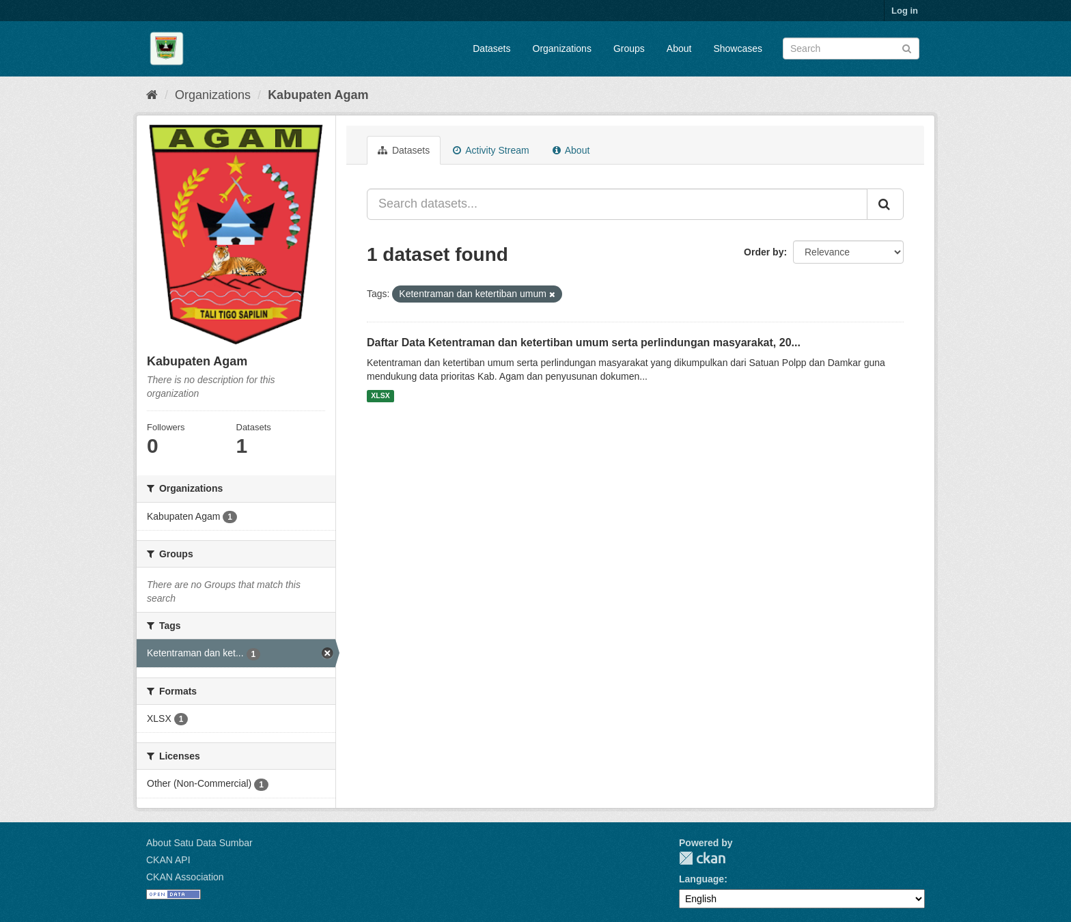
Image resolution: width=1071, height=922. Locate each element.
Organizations (562, 48)
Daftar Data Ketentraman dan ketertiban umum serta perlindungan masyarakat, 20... (584, 342)
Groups (629, 48)
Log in (904, 10)
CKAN (702, 858)
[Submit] (907, 47)
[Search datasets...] (617, 204)
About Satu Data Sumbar (199, 842)
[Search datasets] (851, 48)
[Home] (152, 95)
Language (701, 879)
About (679, 48)
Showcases (737, 48)
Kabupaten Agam (318, 95)
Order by (763, 252)
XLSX (380, 396)
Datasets (491, 48)
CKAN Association (185, 876)
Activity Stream (491, 150)
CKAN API (168, 859)
